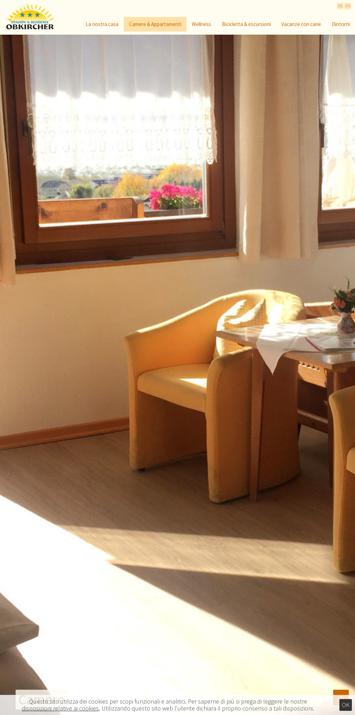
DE (340, 5)
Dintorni (341, 24)
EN (347, 5)
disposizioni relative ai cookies (60, 708)
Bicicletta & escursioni (246, 24)
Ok (345, 705)
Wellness (201, 24)
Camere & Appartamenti (155, 24)
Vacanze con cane (301, 24)
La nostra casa (102, 24)
